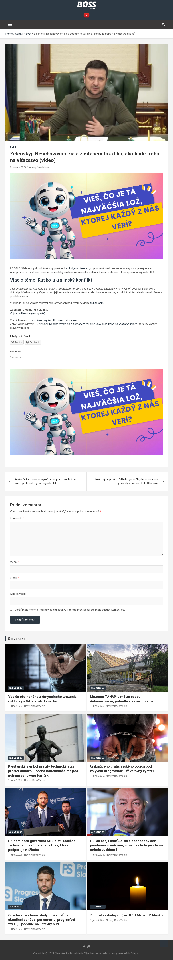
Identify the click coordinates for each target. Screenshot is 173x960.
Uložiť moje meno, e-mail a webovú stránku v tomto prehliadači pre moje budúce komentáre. (70, 609)
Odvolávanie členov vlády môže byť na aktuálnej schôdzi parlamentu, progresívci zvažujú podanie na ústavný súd (41, 919)
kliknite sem (97, 303)
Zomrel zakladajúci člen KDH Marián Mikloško (126, 915)
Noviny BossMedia (39, 167)
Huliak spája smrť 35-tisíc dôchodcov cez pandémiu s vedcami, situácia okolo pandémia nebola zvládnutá (127, 845)
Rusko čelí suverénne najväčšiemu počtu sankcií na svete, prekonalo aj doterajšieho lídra (45, 481)
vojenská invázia (67, 320)
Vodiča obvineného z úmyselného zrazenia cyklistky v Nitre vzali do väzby (42, 699)
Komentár (17, 518)
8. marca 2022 (18, 167)
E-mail (14, 577)
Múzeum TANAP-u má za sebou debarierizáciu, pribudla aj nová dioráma (122, 699)
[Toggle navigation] (10, 24)
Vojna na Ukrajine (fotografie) (27, 313)
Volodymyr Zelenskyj (78, 268)
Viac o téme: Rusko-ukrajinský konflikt (51, 280)
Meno (14, 562)
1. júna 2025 (15, 706)
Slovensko (16, 688)
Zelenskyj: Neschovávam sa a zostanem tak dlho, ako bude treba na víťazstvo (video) (87, 324)
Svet (13, 147)
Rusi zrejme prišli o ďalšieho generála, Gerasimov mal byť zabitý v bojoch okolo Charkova (126, 481)
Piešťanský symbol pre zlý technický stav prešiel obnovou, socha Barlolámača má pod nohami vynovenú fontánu (43, 770)
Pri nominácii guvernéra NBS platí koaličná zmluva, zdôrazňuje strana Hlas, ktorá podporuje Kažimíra (41, 845)
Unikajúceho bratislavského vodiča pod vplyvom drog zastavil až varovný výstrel (122, 768)
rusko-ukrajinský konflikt (42, 320)
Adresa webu (18, 593)
